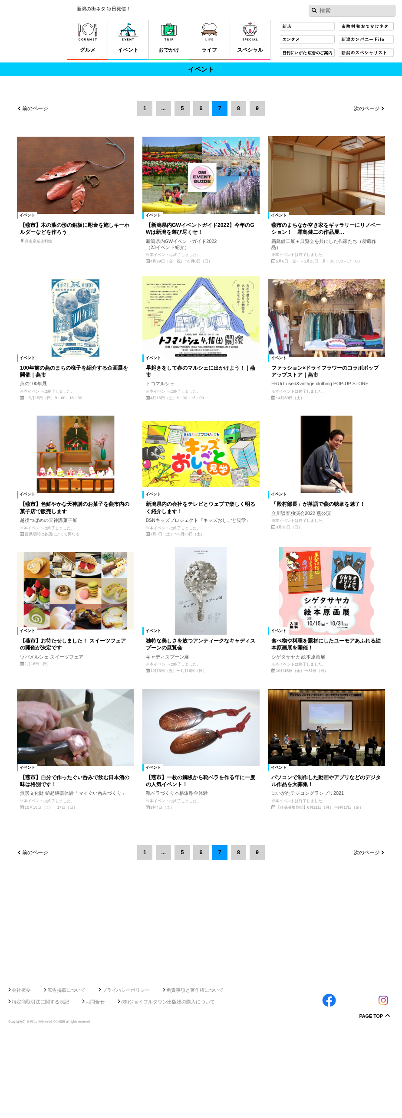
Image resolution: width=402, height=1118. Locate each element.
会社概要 (21, 1070)
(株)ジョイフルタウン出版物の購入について (168, 1082)
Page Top (371, 1097)
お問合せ (95, 1082)
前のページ (35, 108)
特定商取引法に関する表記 (40, 1082)
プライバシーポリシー (126, 1070)
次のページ (367, 108)
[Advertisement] (201, 1032)
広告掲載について (66, 1070)
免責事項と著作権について (195, 1070)
